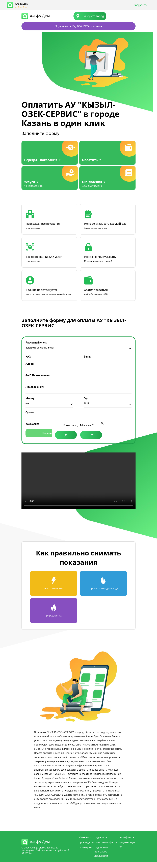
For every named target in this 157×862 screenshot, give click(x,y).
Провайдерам (86, 842)
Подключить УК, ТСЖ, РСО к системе (78, 26)
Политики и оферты (105, 842)
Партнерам (85, 847)
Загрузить (140, 5)
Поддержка (100, 837)
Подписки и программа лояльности (101, 851)
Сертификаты (127, 837)
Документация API (127, 844)
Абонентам (84, 837)
